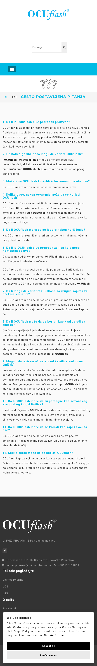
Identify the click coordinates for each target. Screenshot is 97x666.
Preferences (48, 655)
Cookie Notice (54, 635)
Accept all (48, 645)
